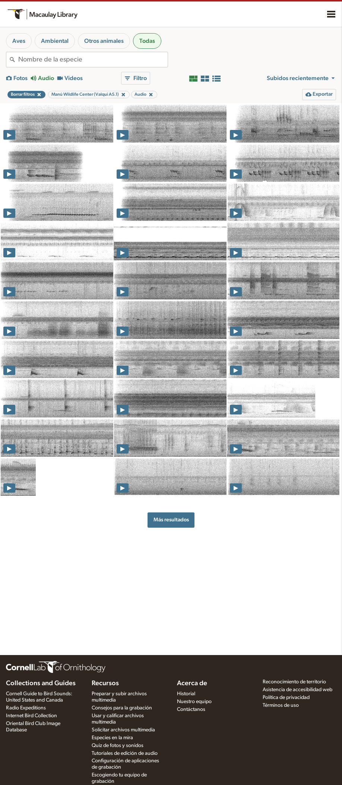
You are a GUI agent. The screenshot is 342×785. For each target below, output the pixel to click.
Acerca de (192, 683)
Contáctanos (191, 709)
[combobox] (93, 59)
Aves (18, 41)
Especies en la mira (112, 737)
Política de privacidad (286, 697)
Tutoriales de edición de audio (125, 753)
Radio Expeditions (26, 708)
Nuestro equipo (194, 701)
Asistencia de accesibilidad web (297, 689)
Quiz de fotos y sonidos (117, 745)
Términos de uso (281, 705)
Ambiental (55, 41)
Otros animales (104, 41)
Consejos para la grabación (122, 708)
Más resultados (171, 519)
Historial (186, 693)
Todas (147, 41)
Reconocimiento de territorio (294, 681)
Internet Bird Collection (31, 715)
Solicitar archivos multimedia (123, 729)
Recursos (105, 683)
